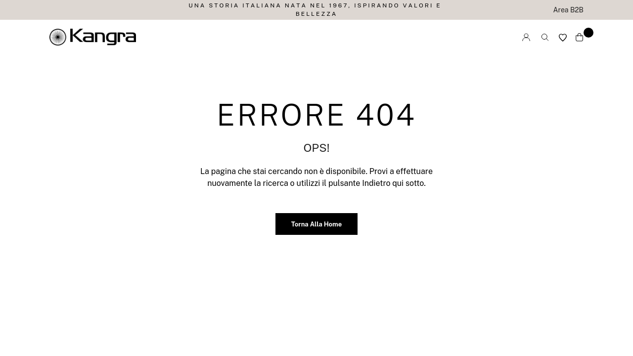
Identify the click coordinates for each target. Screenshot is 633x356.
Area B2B (568, 10)
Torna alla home (316, 224)
